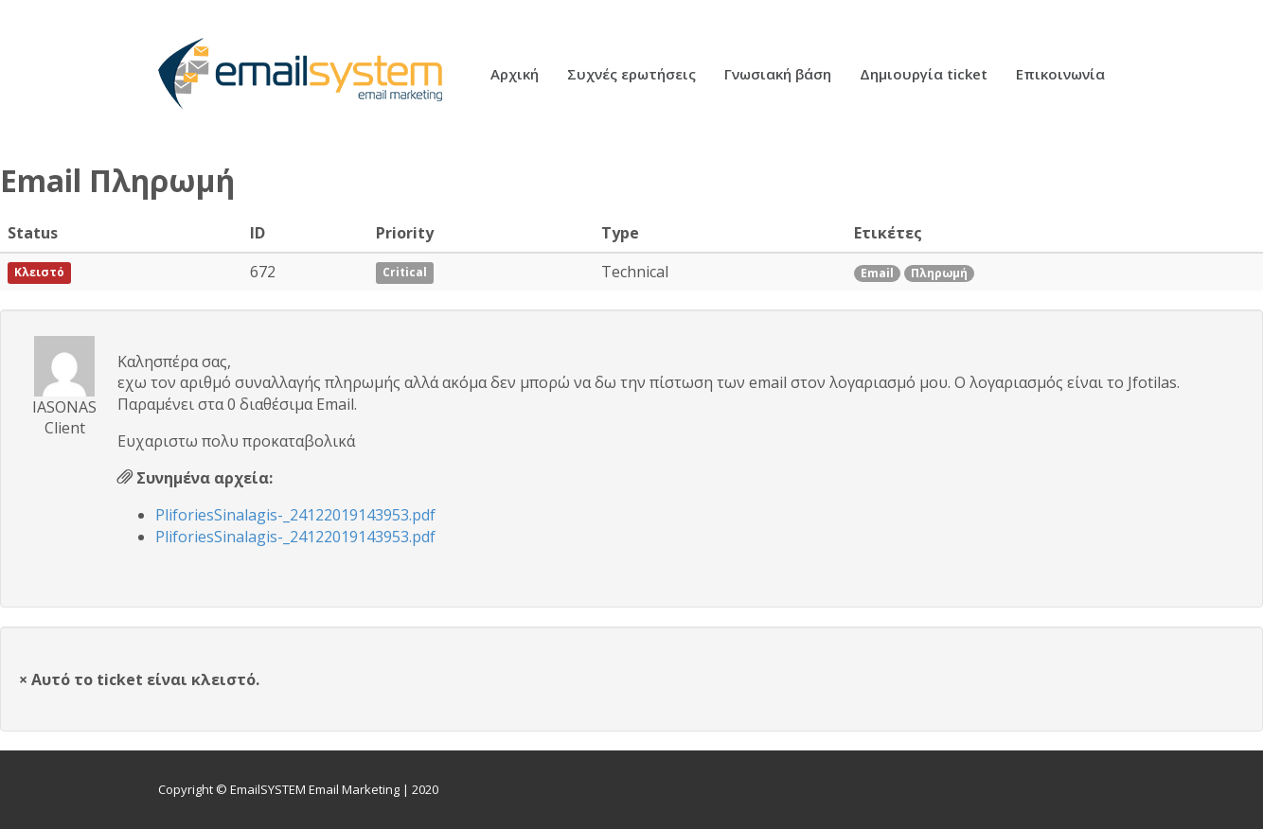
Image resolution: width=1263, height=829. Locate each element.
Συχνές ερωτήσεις (631, 75)
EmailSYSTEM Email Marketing (315, 789)
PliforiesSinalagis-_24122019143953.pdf (295, 514)
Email (877, 273)
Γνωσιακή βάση (777, 75)
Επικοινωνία (1060, 75)
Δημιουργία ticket (923, 75)
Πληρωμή (939, 273)
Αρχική (514, 75)
